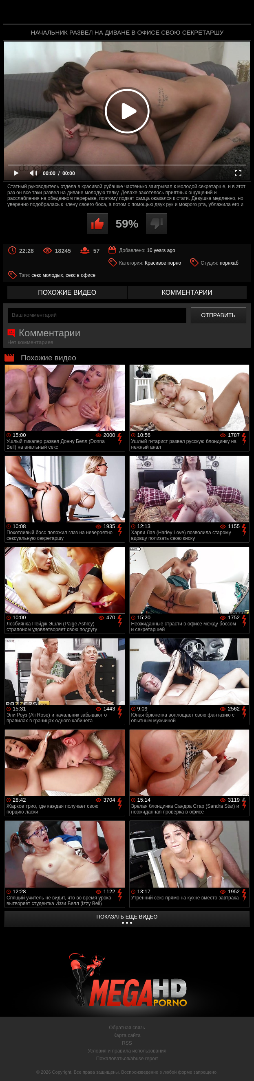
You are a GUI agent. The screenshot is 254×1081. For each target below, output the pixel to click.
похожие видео (67, 292)
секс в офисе (80, 275)
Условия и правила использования (127, 1051)
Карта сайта (127, 1035)
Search (240, 13)
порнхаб (229, 263)
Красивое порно (163, 263)
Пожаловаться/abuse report (127, 1058)
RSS (127, 1043)
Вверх (242, 1066)
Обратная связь (127, 1028)
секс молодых (47, 275)
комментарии (187, 292)
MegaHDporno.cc (145, 13)
